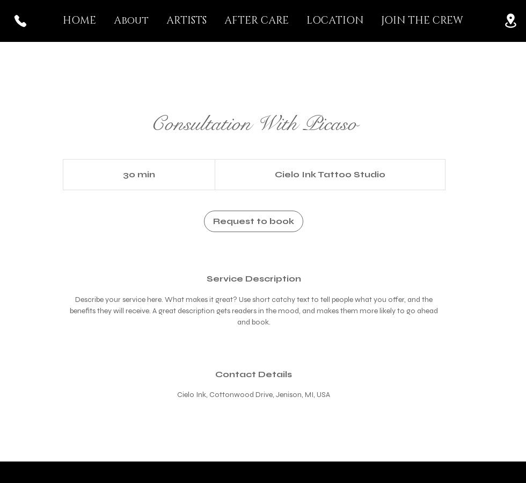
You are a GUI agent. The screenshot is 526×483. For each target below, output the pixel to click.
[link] (253, 221)
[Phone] (20, 20)
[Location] (510, 20)
